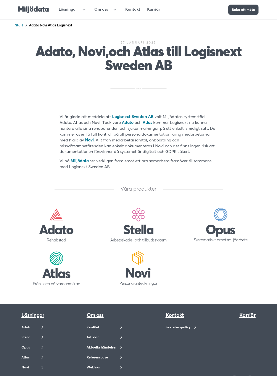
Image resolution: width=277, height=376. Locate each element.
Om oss (101, 9)
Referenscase (97, 357)
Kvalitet (93, 327)
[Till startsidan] (33, 9)
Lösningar (68, 9)
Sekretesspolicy (178, 327)
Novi (25, 367)
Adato (26, 327)
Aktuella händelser (102, 347)
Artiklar (93, 337)
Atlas (25, 357)
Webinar (94, 367)
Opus (25, 347)
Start (19, 25)
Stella (26, 337)
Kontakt (132, 9)
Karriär (153, 9)
